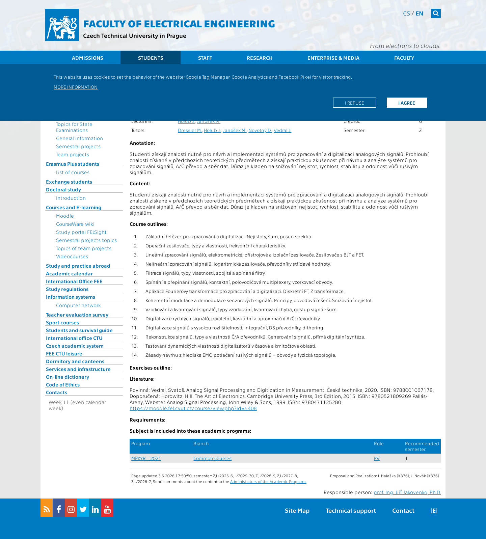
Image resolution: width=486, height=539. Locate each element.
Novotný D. (260, 130)
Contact (403, 510)
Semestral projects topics (86, 240)
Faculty (404, 58)
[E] (434, 510)
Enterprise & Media (333, 58)
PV (377, 458)
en (419, 13)
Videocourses (72, 256)
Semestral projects (78, 146)
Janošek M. (208, 121)
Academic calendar (69, 273)
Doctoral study (63, 189)
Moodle (65, 216)
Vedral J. (282, 130)
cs (406, 13)
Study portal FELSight (81, 232)
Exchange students (69, 182)
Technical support (351, 510)
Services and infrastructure (78, 369)
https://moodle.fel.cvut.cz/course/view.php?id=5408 (193, 408)
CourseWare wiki (75, 224)
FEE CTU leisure (64, 353)
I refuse (354, 102)
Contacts (56, 392)
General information (79, 138)
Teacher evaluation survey (77, 315)
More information (76, 86)
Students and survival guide (79, 330)
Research (260, 58)
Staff (205, 58)
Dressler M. (190, 130)
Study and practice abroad (78, 266)
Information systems (70, 297)
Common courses (212, 458)
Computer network (78, 305)
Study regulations (67, 289)
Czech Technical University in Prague (134, 35)
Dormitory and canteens (75, 361)
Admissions (87, 58)
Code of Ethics (63, 384)
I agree (406, 102)
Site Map (297, 510)
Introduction (71, 198)
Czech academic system (75, 346)
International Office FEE (74, 281)
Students (150, 58)
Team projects (72, 154)
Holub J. (186, 121)
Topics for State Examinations (74, 127)
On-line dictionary (67, 377)
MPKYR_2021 (146, 458)
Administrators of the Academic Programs (268, 481)
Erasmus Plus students (72, 164)
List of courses (72, 172)
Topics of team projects (83, 248)
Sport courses (62, 322)
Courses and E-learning (73, 207)
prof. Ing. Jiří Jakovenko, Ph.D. (407, 492)
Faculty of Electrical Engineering (179, 23)
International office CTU (74, 338)
